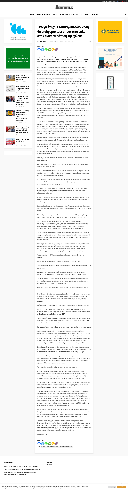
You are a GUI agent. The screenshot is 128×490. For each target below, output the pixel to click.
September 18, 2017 (54, 41)
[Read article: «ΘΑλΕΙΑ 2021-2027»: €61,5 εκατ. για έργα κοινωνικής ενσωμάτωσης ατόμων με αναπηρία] (10, 99)
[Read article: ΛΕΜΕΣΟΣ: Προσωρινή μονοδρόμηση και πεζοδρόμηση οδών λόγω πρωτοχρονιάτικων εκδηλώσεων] (10, 113)
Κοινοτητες (46, 14)
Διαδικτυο (95, 14)
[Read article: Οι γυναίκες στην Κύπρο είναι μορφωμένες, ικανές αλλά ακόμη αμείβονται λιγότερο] (10, 129)
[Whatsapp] (46, 49)
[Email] (49, 49)
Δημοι (38, 14)
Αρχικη (31, 14)
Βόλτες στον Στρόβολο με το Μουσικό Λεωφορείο (22, 141)
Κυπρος (54, 14)
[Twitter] (42, 49)
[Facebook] (39, 49)
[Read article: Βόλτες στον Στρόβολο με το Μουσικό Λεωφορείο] (10, 141)
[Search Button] (126, 14)
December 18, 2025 (21, 145)
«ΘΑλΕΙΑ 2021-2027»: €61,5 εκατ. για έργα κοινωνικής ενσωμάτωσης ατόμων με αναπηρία (22, 100)
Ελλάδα (43, 446)
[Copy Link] (53, 49)
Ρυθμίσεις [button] (112, 487)
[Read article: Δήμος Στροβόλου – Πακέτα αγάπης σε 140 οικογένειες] (10, 78)
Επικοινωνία (48, 464)
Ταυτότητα (48, 462)
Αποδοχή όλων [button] (121, 487)
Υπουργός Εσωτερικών (66, 446)
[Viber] (56, 49)
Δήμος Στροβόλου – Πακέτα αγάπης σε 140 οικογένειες (22, 77)
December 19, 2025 (21, 106)
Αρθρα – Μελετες (65, 14)
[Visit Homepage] (64, 7)
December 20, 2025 (21, 81)
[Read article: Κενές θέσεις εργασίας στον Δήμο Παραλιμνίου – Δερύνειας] (10, 88)
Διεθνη (86, 14)
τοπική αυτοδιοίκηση (52, 446)
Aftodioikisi (42, 41)
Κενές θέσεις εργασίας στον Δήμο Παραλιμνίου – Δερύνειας (23, 88)
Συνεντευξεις (77, 14)
